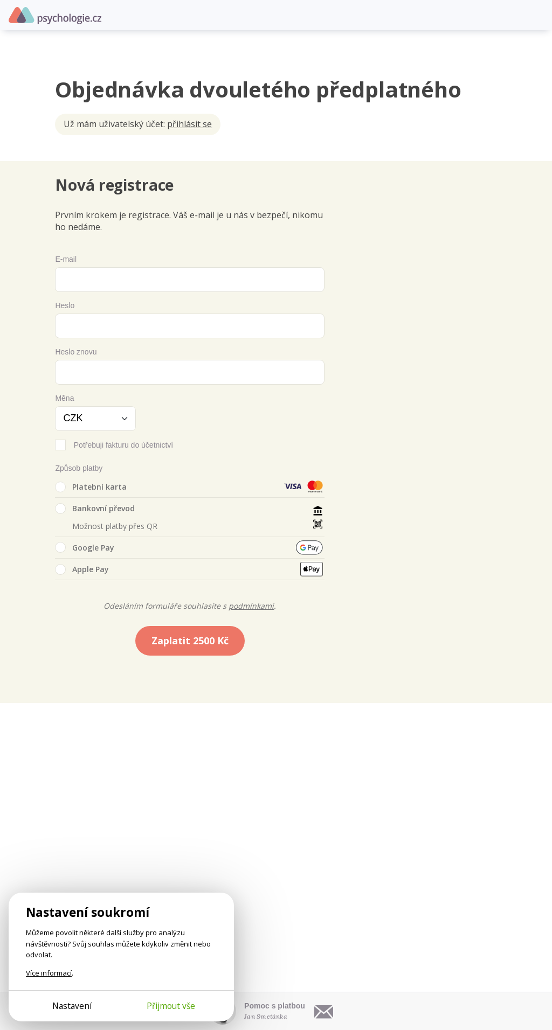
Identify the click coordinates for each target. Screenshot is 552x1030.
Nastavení (72, 1006)
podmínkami (251, 606)
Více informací (49, 973)
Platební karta (90, 487)
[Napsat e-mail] (324, 1011)
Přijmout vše (171, 1006)
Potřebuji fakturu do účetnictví (123, 445)
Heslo (64, 305)
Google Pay (84, 547)
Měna (64, 398)
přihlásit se (189, 124)
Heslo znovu (75, 351)
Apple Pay (81, 569)
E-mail (66, 259)
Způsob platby (78, 468)
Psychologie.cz (55, 15)
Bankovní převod (94, 508)
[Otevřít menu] (535, 15)
